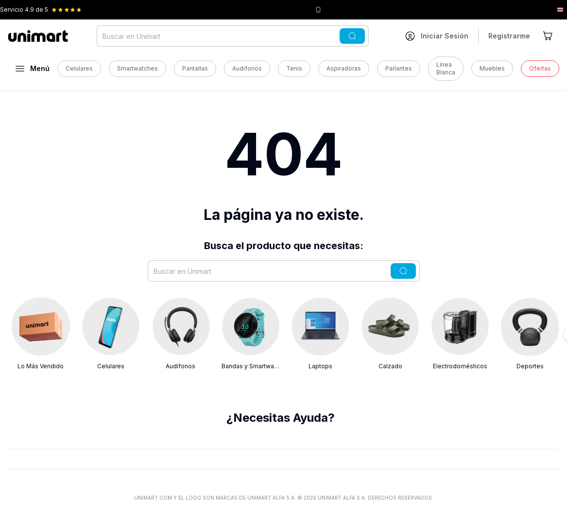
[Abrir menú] (32, 68)
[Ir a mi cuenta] (436, 36)
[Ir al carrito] (548, 36)
